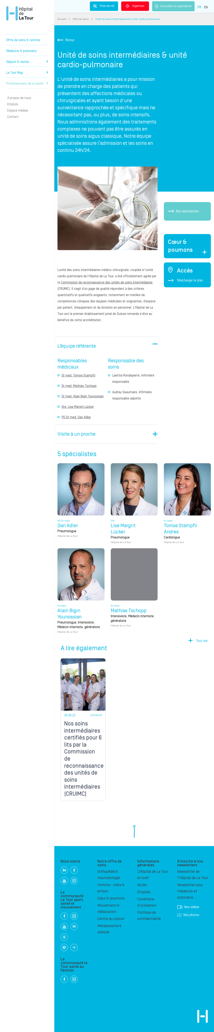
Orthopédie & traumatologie (108, 874)
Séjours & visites (27, 62)
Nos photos (188, 915)
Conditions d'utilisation (146, 902)
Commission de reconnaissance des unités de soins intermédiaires (107, 282)
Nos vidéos (188, 907)
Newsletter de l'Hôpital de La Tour (192, 874)
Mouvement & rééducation (108, 908)
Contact (12, 117)
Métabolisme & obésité (109, 929)
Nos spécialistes (183, 211)
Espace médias (17, 110)
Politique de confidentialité (149, 915)
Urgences (135, 6)
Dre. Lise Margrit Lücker (78, 407)
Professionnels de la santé (27, 83)
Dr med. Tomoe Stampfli (78, 375)
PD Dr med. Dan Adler (76, 417)
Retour (66, 40)
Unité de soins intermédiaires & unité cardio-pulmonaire (127, 19)
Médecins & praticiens (21, 51)
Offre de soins (81, 19)
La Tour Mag (27, 73)
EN (206, 7)
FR (199, 7)
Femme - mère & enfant (111, 888)
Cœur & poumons (111, 898)
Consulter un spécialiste (173, 6)
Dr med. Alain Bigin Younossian (83, 396)
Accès (142, 885)
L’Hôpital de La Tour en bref (152, 874)
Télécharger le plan (185, 280)
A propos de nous (19, 98)
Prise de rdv (104, 6)
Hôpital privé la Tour (19, 13)
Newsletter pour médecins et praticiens (190, 891)
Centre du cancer (110, 919)
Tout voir (202, 641)
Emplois (12, 104)
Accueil (61, 19)
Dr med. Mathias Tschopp (79, 386)
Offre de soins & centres (23, 40)
